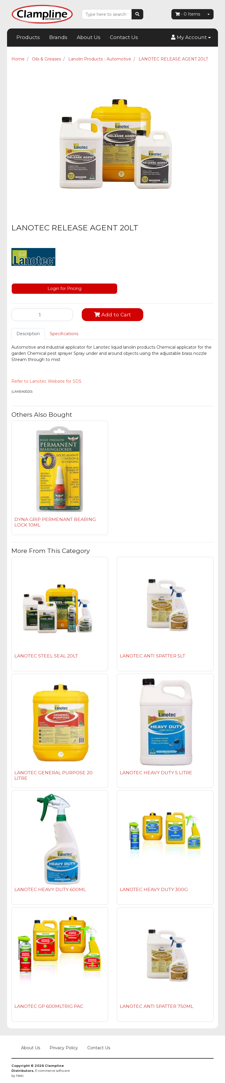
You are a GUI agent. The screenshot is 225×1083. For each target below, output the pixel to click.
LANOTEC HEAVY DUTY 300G (154, 889)
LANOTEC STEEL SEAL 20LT (46, 656)
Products (28, 37)
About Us (88, 37)
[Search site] (137, 14)
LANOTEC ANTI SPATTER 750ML (156, 1006)
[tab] (28, 334)
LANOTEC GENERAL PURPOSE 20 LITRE (53, 775)
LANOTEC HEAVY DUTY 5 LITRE (156, 772)
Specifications (64, 333)
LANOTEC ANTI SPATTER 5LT (152, 656)
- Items (187, 14)
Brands (58, 37)
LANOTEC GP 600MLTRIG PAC (48, 1006)
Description (28, 333)
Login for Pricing (64, 288)
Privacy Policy (64, 1047)
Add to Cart (112, 314)
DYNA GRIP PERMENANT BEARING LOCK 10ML (55, 522)
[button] (191, 37)
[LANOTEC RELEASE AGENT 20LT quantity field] (42, 314)
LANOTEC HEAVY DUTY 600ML (50, 889)
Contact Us (124, 37)
